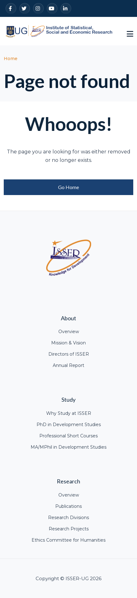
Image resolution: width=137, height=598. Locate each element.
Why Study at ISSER (68, 413)
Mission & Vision (68, 343)
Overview (68, 331)
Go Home (68, 187)
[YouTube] (52, 8)
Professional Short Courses (68, 436)
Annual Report (68, 365)
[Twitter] (24, 8)
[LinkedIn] (66, 8)
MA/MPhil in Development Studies (68, 447)
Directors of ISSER (68, 354)
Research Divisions (68, 517)
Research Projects (69, 529)
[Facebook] (11, 8)
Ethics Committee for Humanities (68, 540)
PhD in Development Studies (69, 424)
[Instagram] (38, 8)
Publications (68, 506)
